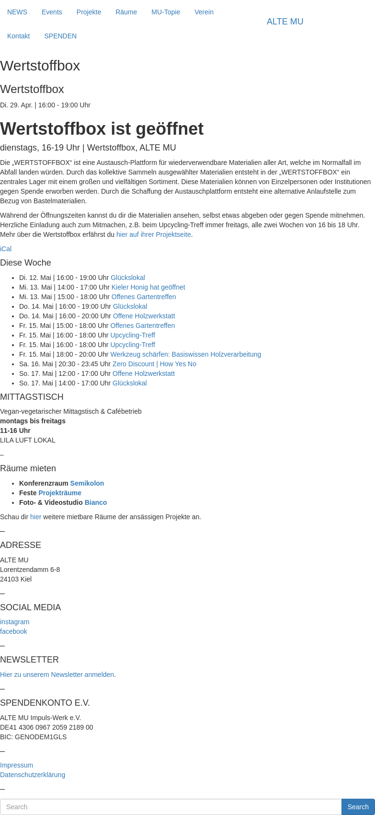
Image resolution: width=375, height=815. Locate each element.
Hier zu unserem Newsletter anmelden (57, 674)
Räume (126, 12)
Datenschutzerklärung (32, 775)
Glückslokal (128, 277)
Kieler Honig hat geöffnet (148, 287)
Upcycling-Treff (132, 335)
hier (35, 517)
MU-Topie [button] (165, 12)
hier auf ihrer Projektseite (153, 234)
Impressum (16, 765)
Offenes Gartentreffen (144, 297)
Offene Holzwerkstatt (144, 316)
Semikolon (87, 483)
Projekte (89, 12)
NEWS (17, 12)
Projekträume (59, 493)
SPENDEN (60, 36)
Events (52, 12)
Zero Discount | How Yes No (154, 364)
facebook (13, 631)
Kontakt (18, 36)
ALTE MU (285, 21)
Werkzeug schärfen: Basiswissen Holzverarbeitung (185, 354)
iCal (5, 249)
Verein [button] (204, 12)
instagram (14, 622)
